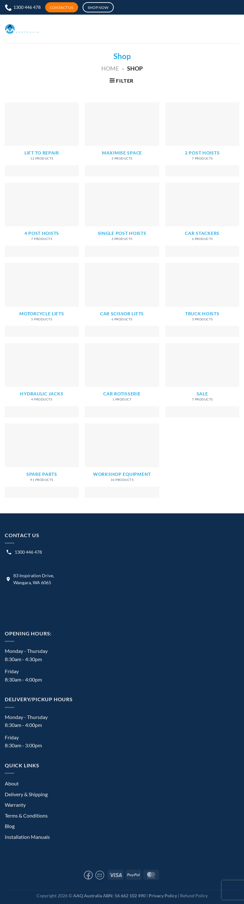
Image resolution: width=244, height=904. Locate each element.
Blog (10, 826)
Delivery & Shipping (26, 794)
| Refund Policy (193, 895)
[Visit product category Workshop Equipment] (122, 460)
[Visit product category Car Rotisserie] (122, 380)
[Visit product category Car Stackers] (202, 220)
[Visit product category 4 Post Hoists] (42, 220)
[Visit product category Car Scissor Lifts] (122, 300)
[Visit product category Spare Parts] (42, 460)
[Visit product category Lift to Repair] (42, 139)
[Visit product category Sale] (202, 380)
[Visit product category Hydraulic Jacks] (42, 380)
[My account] (147, 29)
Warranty (15, 805)
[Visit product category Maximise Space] (122, 139)
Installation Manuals (27, 837)
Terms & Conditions (26, 815)
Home (110, 68)
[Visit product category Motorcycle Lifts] (42, 300)
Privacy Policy (163, 895)
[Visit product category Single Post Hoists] (122, 220)
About (12, 783)
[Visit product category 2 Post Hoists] (202, 139)
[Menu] (169, 29)
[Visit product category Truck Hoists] (202, 300)
